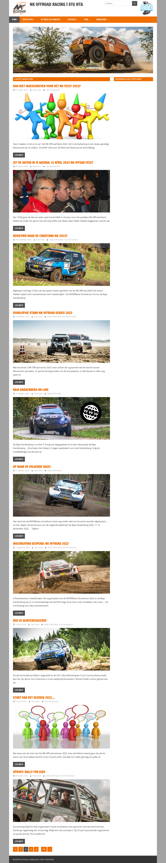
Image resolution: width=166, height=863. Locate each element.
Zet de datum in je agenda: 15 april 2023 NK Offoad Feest (53, 162)
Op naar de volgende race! (32, 466)
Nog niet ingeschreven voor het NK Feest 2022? (47, 86)
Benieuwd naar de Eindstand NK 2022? (40, 236)
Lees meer (19, 155)
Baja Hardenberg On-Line (31, 389)
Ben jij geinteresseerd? (29, 620)
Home (14, 19)
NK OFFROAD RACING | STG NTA (56, 4)
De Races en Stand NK (50, 19)
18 (44, 849)
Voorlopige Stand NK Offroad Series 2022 (42, 313)
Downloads (101, 19)
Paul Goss (37, 90)
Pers (86, 19)
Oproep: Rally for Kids (29, 772)
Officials (72, 19)
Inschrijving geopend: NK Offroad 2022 (41, 543)
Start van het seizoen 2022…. (34, 697)
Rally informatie (56, 239)
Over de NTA (28, 19)
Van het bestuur (53, 90)
